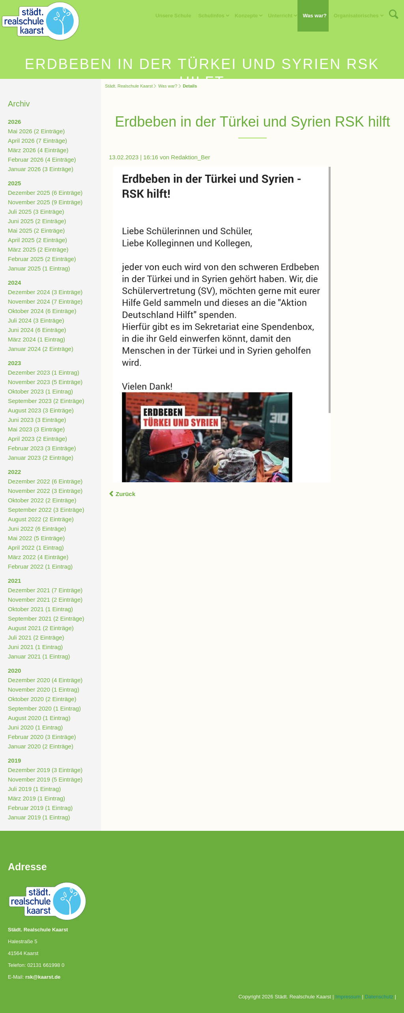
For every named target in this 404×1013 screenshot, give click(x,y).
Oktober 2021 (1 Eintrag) (40, 609)
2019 (14, 760)
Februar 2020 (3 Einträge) (42, 736)
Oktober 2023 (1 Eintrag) (40, 391)
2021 (14, 580)
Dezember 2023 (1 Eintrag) (43, 372)
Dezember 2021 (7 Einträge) (45, 590)
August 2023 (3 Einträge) (41, 410)
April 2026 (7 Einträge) (37, 140)
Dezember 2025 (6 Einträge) (45, 192)
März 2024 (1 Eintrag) (36, 339)
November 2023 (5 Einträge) (45, 382)
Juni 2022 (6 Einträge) (37, 528)
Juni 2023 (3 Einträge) (37, 419)
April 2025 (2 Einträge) (37, 240)
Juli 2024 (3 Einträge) (36, 320)
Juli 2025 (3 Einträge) (36, 211)
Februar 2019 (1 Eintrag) (40, 807)
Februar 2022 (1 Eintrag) (40, 566)
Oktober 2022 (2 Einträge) (42, 500)
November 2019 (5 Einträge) (45, 779)
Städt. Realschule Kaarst (129, 86)
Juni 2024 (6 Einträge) (37, 329)
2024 (14, 282)
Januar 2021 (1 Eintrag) (39, 656)
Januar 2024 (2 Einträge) (40, 348)
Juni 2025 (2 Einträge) (37, 221)
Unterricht (280, 16)
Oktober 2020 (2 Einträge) (42, 699)
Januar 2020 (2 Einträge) (40, 746)
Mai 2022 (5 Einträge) (36, 538)
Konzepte (246, 16)
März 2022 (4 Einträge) (38, 557)
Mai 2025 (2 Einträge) (36, 230)
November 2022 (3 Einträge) (45, 490)
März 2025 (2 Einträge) (38, 249)
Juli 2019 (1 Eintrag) (34, 788)
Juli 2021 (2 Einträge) (36, 637)
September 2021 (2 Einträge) (46, 618)
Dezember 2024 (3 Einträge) (45, 292)
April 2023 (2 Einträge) (37, 438)
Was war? (314, 16)
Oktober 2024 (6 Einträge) (42, 311)
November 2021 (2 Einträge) (45, 599)
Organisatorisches (356, 16)
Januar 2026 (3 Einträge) (40, 169)
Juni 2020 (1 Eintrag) (35, 727)
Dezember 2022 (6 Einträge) (45, 481)
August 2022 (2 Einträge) (41, 519)
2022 (14, 471)
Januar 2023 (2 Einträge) (40, 457)
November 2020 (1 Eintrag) (43, 689)
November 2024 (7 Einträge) (45, 301)
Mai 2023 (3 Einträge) (36, 429)
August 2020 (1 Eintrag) (39, 718)
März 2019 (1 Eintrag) (36, 798)
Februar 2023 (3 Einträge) (42, 448)
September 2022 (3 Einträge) (46, 509)
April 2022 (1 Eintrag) (36, 547)
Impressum (348, 997)
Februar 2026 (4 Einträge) (42, 159)
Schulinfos (211, 16)
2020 (14, 670)
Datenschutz (379, 997)
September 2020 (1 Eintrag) (44, 708)
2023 (14, 363)
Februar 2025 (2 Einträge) (42, 259)
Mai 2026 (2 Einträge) (36, 131)
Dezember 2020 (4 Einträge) (45, 680)
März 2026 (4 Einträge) (38, 150)
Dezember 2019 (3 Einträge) (45, 770)
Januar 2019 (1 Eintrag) (39, 817)
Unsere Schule (173, 16)
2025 (14, 183)
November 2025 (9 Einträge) (45, 202)
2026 (14, 121)
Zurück (125, 494)
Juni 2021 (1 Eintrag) (35, 647)
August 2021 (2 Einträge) (41, 628)
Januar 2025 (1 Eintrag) (39, 268)
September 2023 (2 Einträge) (46, 400)
